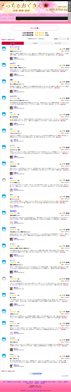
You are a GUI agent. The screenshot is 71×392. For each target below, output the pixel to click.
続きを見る (61, 55)
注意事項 (4, 18)
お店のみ (35, 43)
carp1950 (13, 227)
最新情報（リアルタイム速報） (12, 15)
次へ (40, 373)
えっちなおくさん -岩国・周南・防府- (33, 390)
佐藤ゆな (16, 57)
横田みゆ (16, 287)
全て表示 (12, 43)
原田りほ (16, 140)
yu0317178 (13, 96)
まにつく (12, 260)
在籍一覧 (28, 15)
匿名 (11, 178)
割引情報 (20, 15)
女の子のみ (58, 43)
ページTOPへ (66, 375)
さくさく (12, 145)
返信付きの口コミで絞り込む (35, 38)
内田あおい (16, 332)
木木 (11, 194)
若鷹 (11, 80)
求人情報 (12, 18)
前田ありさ (16, 365)
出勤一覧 (35, 15)
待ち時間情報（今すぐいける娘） (43, 15)
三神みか (16, 205)
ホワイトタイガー (15, 47)
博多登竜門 (13, 211)
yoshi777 (13, 63)
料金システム (67, 15)
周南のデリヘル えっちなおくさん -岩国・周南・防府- (35, 7)
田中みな (16, 189)
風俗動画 (59, 15)
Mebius (12, 293)
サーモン (12, 244)
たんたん (12, 338)
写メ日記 (51, 15)
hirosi (11, 321)
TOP (4, 15)
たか (11, 112)
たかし (12, 162)
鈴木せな (16, 348)
